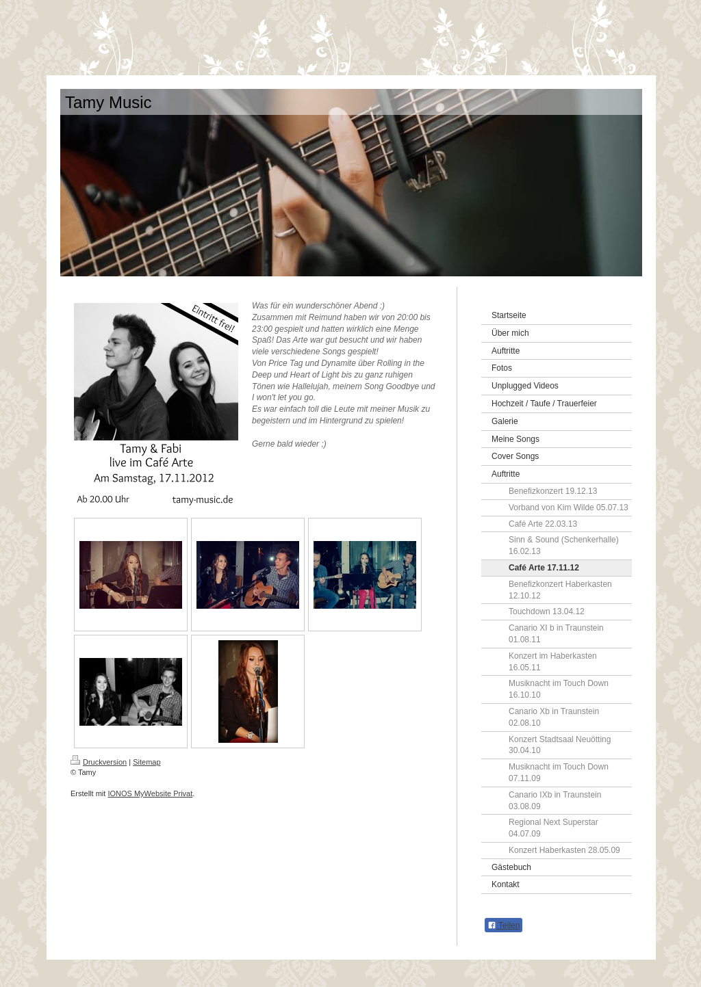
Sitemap (146, 762)
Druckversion (99, 762)
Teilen (503, 925)
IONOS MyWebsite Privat (149, 793)
